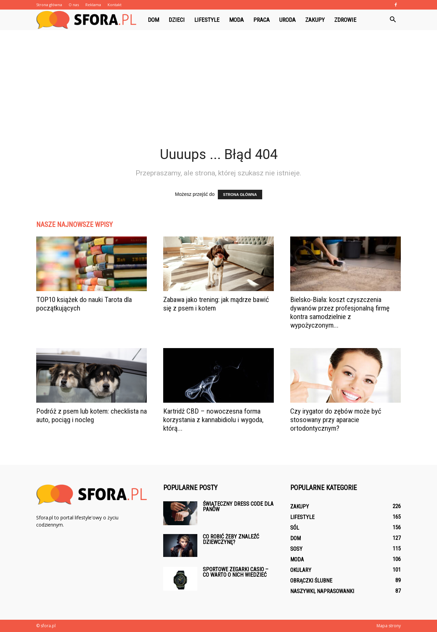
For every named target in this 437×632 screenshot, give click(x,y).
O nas (74, 4)
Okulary (300, 570)
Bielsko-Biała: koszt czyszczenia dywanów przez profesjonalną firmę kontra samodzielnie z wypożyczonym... (340, 312)
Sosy (296, 549)
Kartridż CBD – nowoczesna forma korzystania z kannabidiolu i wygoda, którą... (213, 419)
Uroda (287, 19)
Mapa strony (389, 626)
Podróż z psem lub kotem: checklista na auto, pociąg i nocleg (91, 415)
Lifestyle (207, 19)
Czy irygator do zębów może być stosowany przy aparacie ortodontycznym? (335, 419)
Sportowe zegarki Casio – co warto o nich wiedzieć (235, 572)
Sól (294, 528)
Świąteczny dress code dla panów (238, 507)
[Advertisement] (218, 95)
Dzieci (177, 19)
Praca (261, 19)
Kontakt (115, 4)
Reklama (93, 4)
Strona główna (49, 4)
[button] (392, 20)
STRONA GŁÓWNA (240, 194)
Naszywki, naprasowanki (322, 591)
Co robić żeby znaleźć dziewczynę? (231, 539)
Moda (236, 19)
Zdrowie (345, 19)
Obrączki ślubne (311, 580)
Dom (153, 19)
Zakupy (315, 19)
